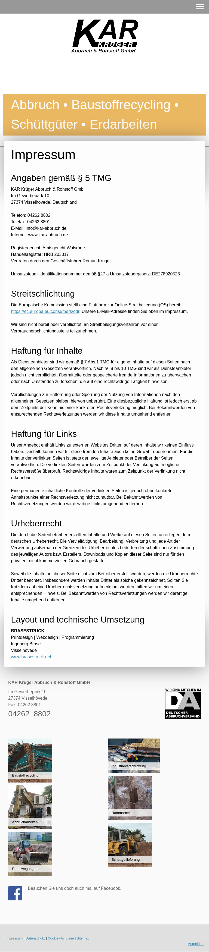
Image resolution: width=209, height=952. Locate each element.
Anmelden (196, 944)
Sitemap (83, 938)
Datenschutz (35, 938)
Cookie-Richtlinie (61, 938)
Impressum (14, 938)
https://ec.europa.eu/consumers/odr (45, 311)
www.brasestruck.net (31, 657)
